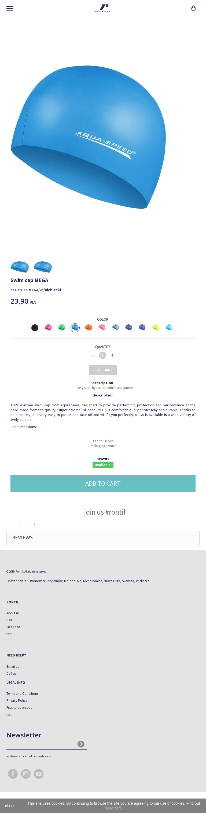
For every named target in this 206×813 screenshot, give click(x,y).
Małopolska (72, 581)
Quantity (103, 346)
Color (103, 319)
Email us (12, 666)
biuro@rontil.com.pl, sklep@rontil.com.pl (36, 767)
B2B (9, 620)
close (9, 806)
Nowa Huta (112, 581)
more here (113, 808)
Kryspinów (54, 581)
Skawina (128, 581)
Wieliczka (142, 581)
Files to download (19, 707)
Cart (193, 8)
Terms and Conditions (22, 693)
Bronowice (38, 581)
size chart (103, 369)
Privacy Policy (16, 700)
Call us (11, 673)
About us (12, 613)
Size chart (13, 627)
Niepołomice (92, 581)
